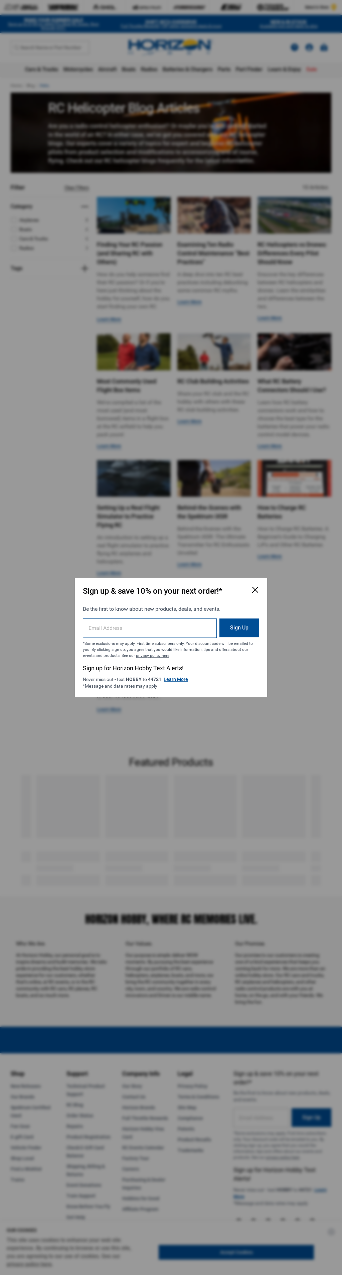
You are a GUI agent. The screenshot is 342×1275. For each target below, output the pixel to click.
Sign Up (239, 627)
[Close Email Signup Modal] (255, 590)
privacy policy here (152, 655)
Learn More (176, 679)
